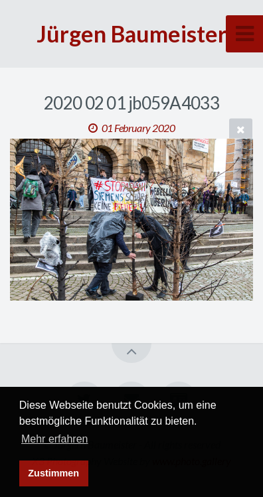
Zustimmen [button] (53, 473)
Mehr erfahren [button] (54, 439)
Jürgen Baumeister (132, 33)
